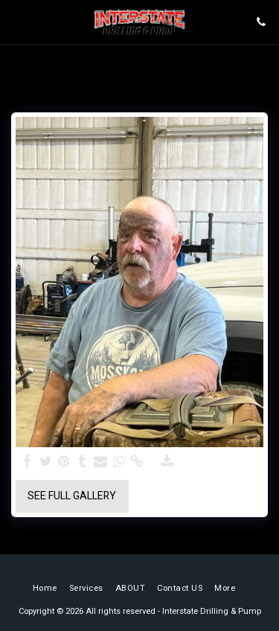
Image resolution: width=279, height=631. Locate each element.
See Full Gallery (72, 496)
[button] (16, 21)
